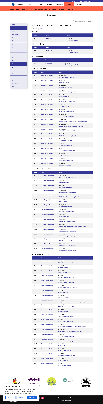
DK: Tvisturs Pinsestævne (65, 145)
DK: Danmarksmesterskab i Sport (67, 150)
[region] (21, 392)
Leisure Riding (59, 4)
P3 (12, 57)
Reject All (21, 397)
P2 (12, 54)
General (12, 9)
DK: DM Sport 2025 (64, 82)
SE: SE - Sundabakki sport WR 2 (66, 316)
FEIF (30, 4)
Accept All (31, 397)
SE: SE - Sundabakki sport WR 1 (67, 111)
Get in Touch (79, 1)
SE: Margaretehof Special (65, 87)
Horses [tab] (13, 27)
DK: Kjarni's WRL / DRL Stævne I (67, 245)
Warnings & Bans (70, 9)
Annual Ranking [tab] (16, 34)
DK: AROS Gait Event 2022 (65, 140)
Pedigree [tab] (47, 28)
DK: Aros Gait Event (64, 155)
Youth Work (79, 4)
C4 (12, 37)
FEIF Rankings (52, 9)
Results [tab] (35, 28)
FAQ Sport (34, 9)
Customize (10, 397)
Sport (69, 4)
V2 (12, 80)
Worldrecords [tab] (15, 83)
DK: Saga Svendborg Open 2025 (66, 277)
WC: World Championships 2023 (67, 101)
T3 (12, 70)
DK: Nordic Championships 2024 (67, 92)
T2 (12, 67)
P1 (12, 50)
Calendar (73, 1)
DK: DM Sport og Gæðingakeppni (67, 136)
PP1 (13, 60)
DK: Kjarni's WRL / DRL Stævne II (66, 350)
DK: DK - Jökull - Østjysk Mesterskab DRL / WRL (71, 126)
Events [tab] (13, 31)
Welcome (20, 4)
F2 (12, 47)
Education (49, 4)
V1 (12, 77)
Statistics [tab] (14, 86)
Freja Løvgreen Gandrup (47, 75)
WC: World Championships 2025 (67, 77)
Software (61, 9)
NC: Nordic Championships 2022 (67, 131)
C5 (12, 41)
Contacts (18, 9)
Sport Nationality (42, 9)
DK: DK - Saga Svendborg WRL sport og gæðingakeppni (73, 121)
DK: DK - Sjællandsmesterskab (66, 116)
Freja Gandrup (49, 38)
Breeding (40, 4)
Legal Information (87, 1)
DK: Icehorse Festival (72, 40)
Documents (25, 9)
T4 (12, 73)
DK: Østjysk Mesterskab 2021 (66, 160)
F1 (12, 44)
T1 (12, 64)
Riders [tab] (13, 24)
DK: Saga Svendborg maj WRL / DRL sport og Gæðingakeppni (73, 302)
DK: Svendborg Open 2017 (71, 65)
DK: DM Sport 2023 (64, 106)
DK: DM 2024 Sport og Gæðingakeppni (69, 96)
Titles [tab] (41, 28)
